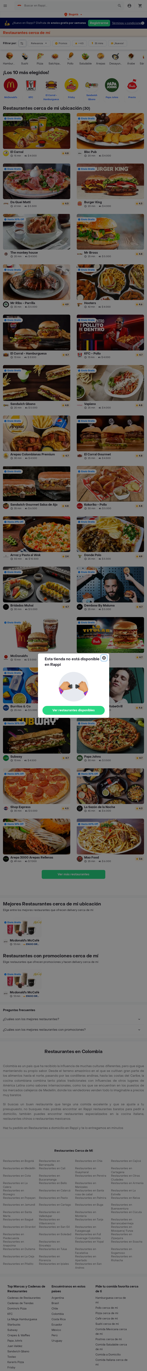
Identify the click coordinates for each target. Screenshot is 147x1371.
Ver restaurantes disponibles (73, 710)
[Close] (104, 658)
